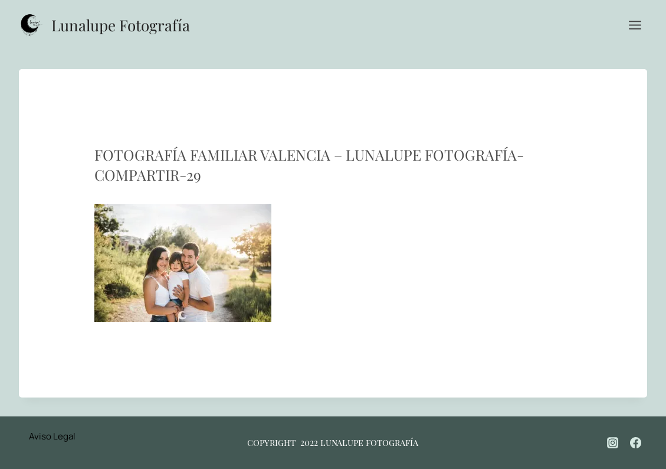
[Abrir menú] (634, 24)
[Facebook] (636, 442)
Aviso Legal (52, 436)
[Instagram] (613, 442)
